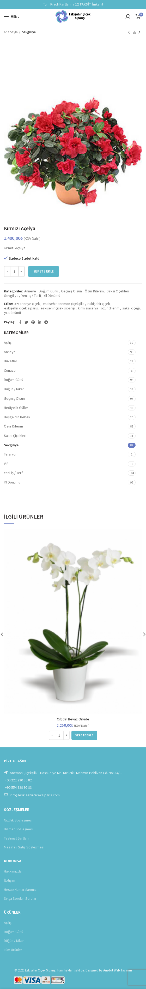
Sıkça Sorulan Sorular (20, 898)
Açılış (7, 342)
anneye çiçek (30, 304)
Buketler (10, 361)
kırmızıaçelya (88, 308)
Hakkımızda (13, 871)
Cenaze (10, 370)
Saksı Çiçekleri (118, 291)
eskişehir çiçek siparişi (58, 308)
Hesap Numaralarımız (20, 889)
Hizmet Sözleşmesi (19, 829)
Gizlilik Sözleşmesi (18, 820)
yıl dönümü (12, 312)
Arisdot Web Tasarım (117, 970)
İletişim (9, 880)
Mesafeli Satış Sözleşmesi (24, 847)
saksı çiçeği (131, 308)
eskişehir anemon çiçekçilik (63, 304)
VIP (6, 463)
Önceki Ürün (129, 32)
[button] (84, 735)
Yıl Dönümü (52, 295)
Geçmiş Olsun (71, 291)
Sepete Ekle (43, 271)
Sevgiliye (29, 32)
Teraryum (11, 454)
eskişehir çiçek (98, 304)
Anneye (30, 291)
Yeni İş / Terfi (31, 295)
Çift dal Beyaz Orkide (73, 719)
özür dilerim (110, 308)
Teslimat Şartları (16, 838)
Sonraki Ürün (139, 32)
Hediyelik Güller (16, 407)
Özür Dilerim (94, 291)
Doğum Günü (48, 291)
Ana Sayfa (11, 32)
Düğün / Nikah (14, 389)
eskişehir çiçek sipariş (21, 308)
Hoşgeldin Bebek (17, 417)
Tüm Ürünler (13, 949)
